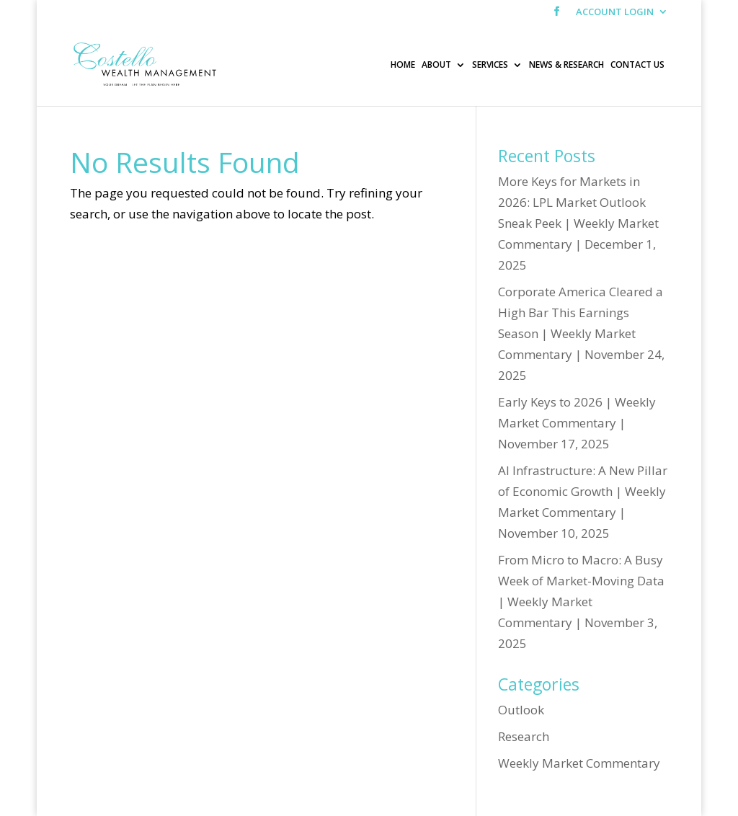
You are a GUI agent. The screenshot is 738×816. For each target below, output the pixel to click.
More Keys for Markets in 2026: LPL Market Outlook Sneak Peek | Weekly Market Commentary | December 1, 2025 (578, 223)
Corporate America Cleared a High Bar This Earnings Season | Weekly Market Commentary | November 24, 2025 (581, 333)
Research (523, 736)
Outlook (521, 709)
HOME (403, 65)
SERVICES (490, 65)
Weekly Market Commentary (579, 763)
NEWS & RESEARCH (566, 65)
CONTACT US (637, 65)
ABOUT (436, 65)
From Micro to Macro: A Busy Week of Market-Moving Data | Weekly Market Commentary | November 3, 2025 (581, 601)
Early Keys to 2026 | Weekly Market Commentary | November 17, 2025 (577, 423)
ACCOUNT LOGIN (615, 12)
